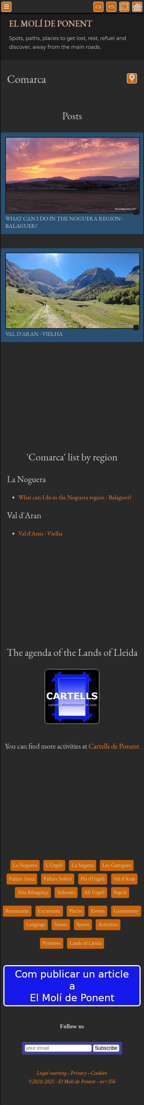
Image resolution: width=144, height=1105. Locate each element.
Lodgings (35, 924)
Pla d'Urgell (93, 879)
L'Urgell (54, 865)
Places (75, 911)
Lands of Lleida (85, 943)
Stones (61, 924)
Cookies (99, 1073)
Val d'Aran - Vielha (34, 334)
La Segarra (82, 865)
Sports (82, 924)
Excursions (49, 911)
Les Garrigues (116, 865)
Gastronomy (126, 911)
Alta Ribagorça (32, 892)
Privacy (79, 1073)
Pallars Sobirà (58, 879)
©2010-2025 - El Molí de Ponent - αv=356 (72, 1081)
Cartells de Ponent (114, 746)
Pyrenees (51, 943)
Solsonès (66, 892)
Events (98, 911)
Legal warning (52, 1073)
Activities (108, 924)
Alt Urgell (94, 892)
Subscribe (106, 1048)
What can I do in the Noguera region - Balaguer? (75, 497)
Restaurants (17, 911)
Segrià (120, 892)
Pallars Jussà (22, 879)
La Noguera (25, 865)
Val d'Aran (124, 879)
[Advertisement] (72, 395)
